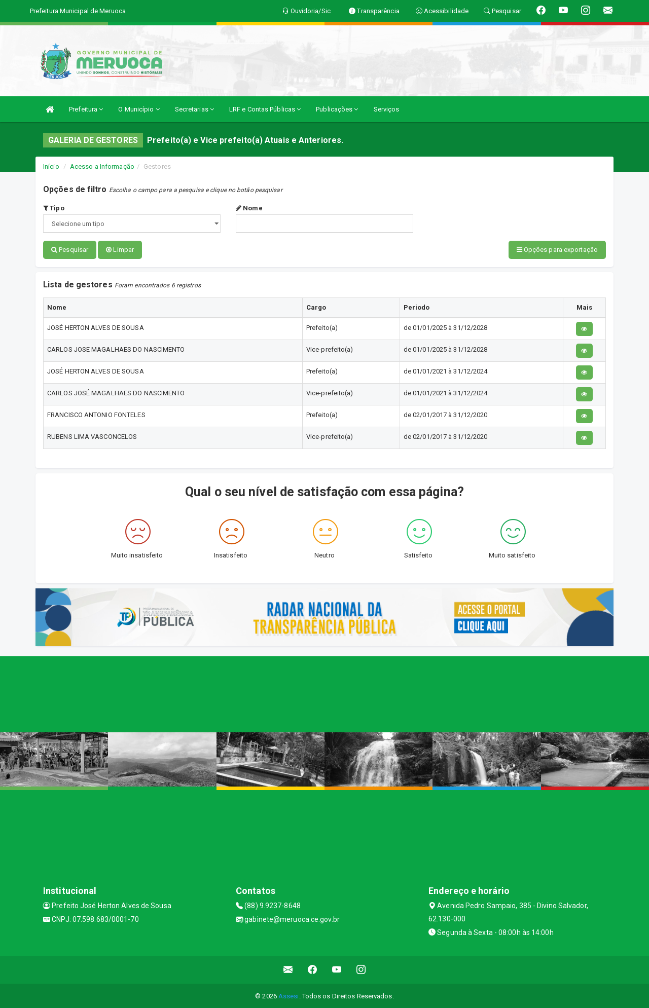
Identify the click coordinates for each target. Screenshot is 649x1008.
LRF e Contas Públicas (265, 109)
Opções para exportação (557, 249)
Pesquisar (69, 249)
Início (51, 166)
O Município (138, 109)
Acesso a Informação (102, 166)
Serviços (387, 109)
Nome (249, 208)
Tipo (53, 208)
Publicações (337, 109)
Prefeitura (86, 109)
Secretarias (194, 109)
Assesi (288, 995)
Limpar (120, 249)
